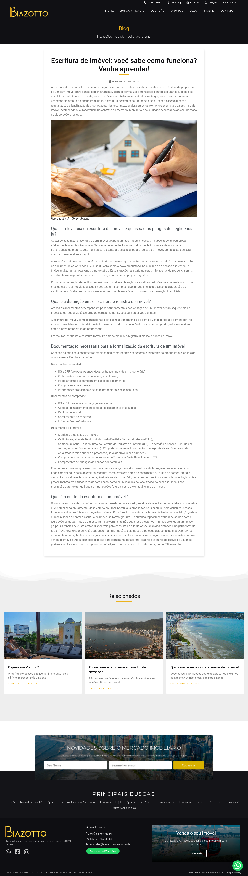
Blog (194, 10)
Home (109, 10)
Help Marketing (234, 872)
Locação (158, 10)
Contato (227, 10)
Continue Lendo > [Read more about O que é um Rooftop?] (23, 683)
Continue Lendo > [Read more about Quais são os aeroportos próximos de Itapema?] (185, 683)
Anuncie (177, 10)
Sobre (209, 10)
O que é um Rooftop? (23, 667)
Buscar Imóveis (132, 10)
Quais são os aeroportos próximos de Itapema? (205, 667)
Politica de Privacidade (199, 872)
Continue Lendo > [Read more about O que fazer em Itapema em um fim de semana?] (104, 688)
